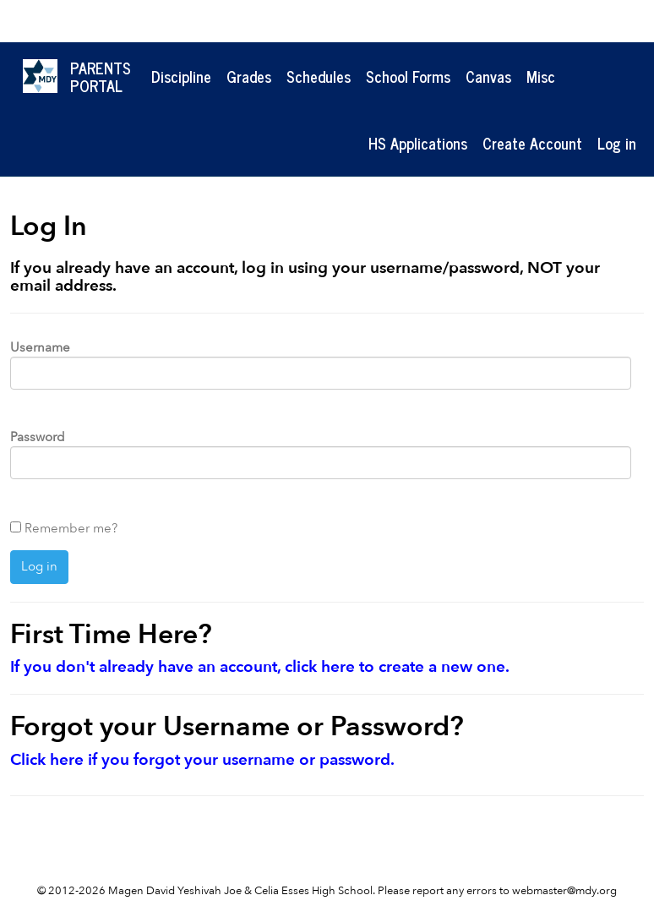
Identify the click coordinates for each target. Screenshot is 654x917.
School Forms (408, 76)
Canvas (488, 76)
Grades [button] (248, 76)
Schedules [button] (318, 76)
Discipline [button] (181, 76)
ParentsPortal (100, 76)
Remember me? (71, 528)
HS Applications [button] (417, 143)
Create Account (532, 143)
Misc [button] (540, 76)
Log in (616, 143)
